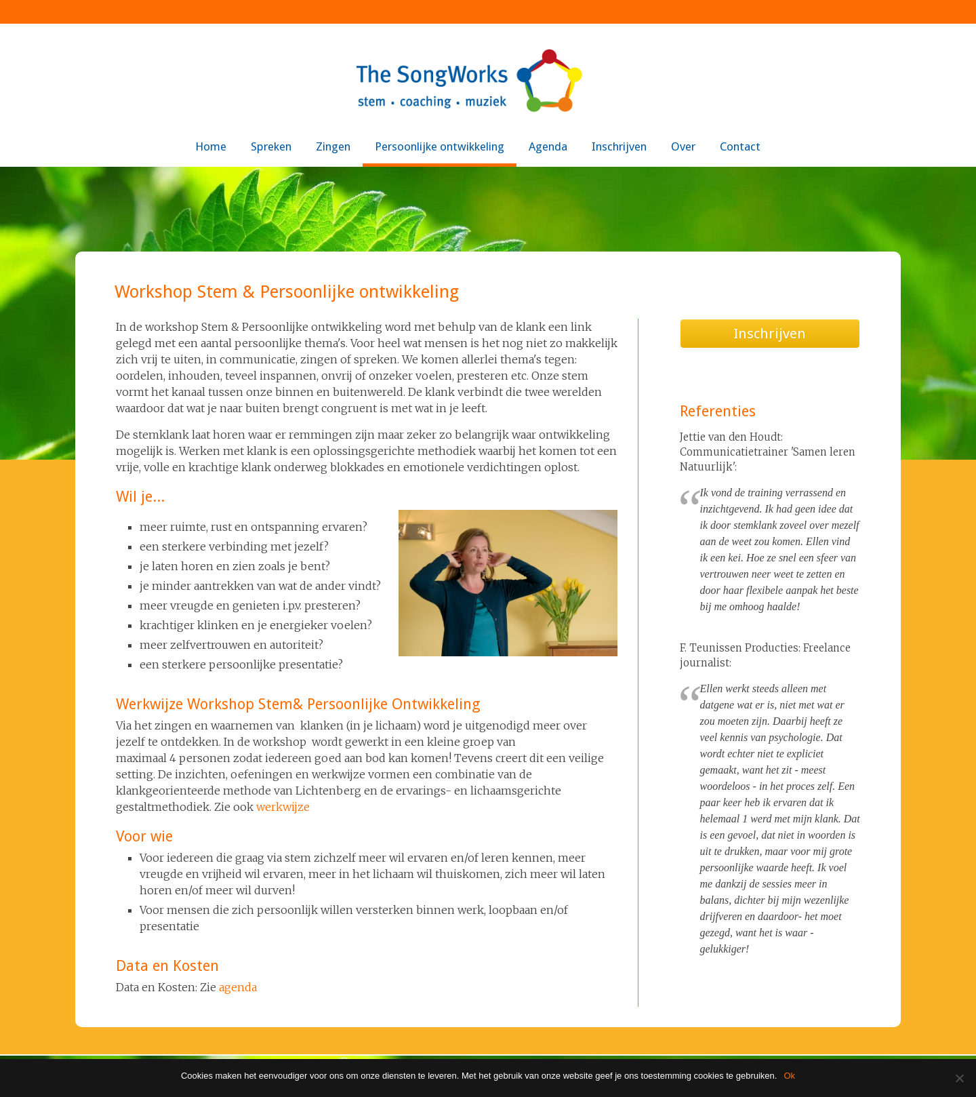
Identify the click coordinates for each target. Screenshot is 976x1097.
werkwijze (283, 807)
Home (210, 146)
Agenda (548, 146)
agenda (238, 987)
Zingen (333, 146)
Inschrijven (619, 146)
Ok (789, 1076)
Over (683, 146)
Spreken (271, 146)
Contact (740, 146)
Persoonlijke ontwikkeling (439, 146)
